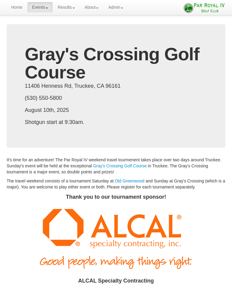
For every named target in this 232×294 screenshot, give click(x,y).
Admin (115, 7)
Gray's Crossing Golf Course (120, 165)
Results (66, 7)
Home (16, 7)
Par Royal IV (204, 8)
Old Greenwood (129, 181)
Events (40, 7)
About (92, 7)
